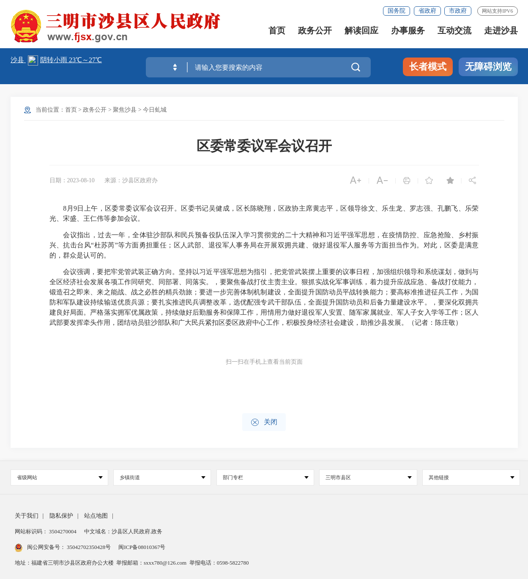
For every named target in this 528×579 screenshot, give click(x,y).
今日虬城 (155, 110)
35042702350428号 (89, 547)
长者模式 (427, 66)
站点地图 (96, 516)
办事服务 (408, 30)
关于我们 (26, 516)
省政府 (427, 11)
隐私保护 (61, 516)
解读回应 (361, 30)
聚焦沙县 (125, 110)
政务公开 (315, 30)
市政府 (458, 11)
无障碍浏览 (488, 66)
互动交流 (454, 30)
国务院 (396, 11)
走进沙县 (501, 30)
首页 (276, 30)
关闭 (264, 422)
